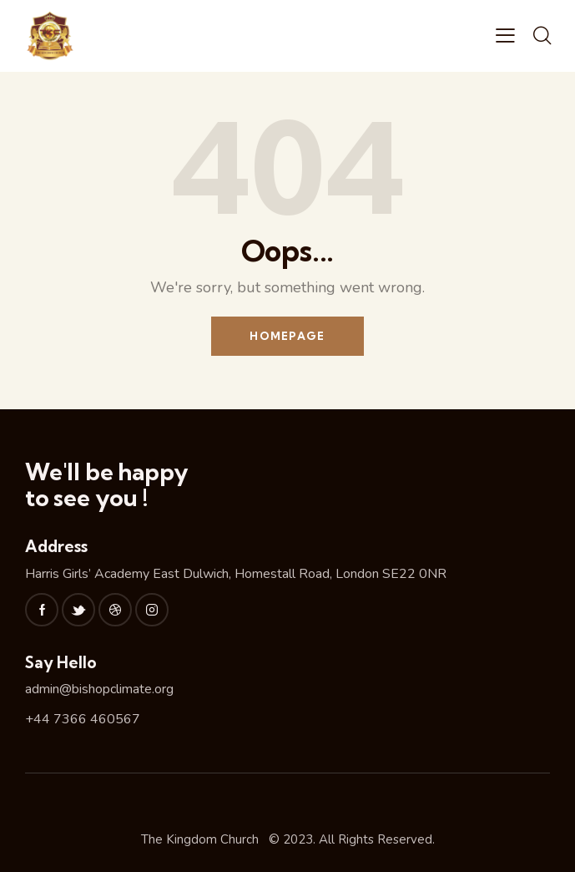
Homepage (287, 335)
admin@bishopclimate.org (99, 689)
